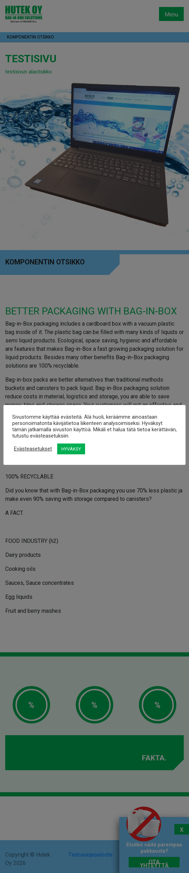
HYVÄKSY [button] (71, 449)
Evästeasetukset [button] (33, 449)
